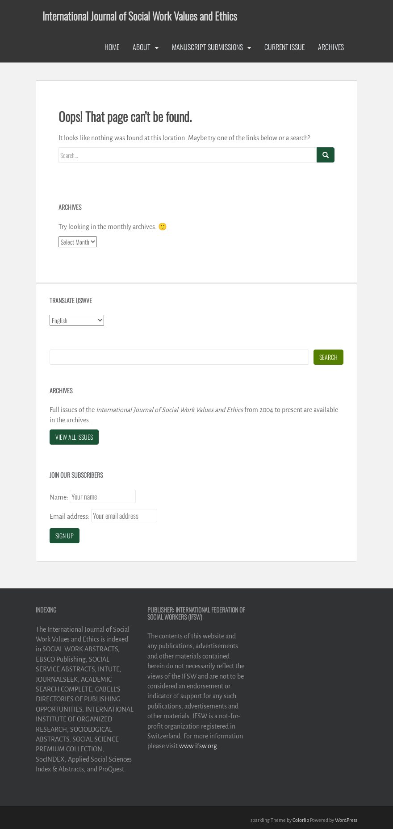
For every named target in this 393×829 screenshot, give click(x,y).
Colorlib (301, 820)
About (142, 47)
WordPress (346, 820)
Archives (331, 47)
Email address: (70, 516)
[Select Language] (77, 320)
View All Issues (74, 437)
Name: (59, 497)
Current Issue (284, 47)
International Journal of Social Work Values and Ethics (139, 16)
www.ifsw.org (198, 746)
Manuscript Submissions (207, 47)
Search (328, 357)
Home (112, 47)
